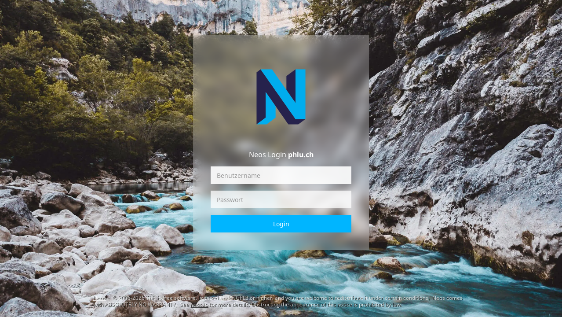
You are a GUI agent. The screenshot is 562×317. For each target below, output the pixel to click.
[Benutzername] (281, 175)
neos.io (199, 304)
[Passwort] (281, 199)
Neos (99, 298)
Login (281, 224)
